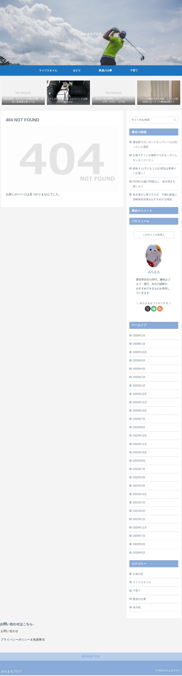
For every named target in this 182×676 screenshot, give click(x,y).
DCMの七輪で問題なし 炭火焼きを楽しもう (154, 184)
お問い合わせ (9, 631)
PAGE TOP (91, 657)
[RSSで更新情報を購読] (160, 309)
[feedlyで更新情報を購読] (154, 309)
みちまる (154, 272)
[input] (153, 119)
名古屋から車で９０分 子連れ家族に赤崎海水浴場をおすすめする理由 (155, 197)
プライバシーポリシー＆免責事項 (23, 640)
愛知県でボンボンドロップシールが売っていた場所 (155, 144)
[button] (175, 120)
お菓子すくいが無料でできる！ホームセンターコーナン (155, 157)
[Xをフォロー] (148, 309)
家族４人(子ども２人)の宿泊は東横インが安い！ (154, 171)
